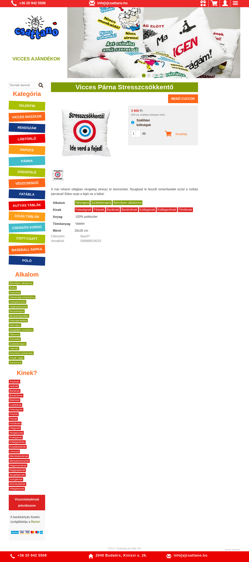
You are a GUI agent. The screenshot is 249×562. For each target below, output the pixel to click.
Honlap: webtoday (232, 550)
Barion (35, 521)
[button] (138, 132)
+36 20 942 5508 (32, 3)
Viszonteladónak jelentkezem (27, 502)
